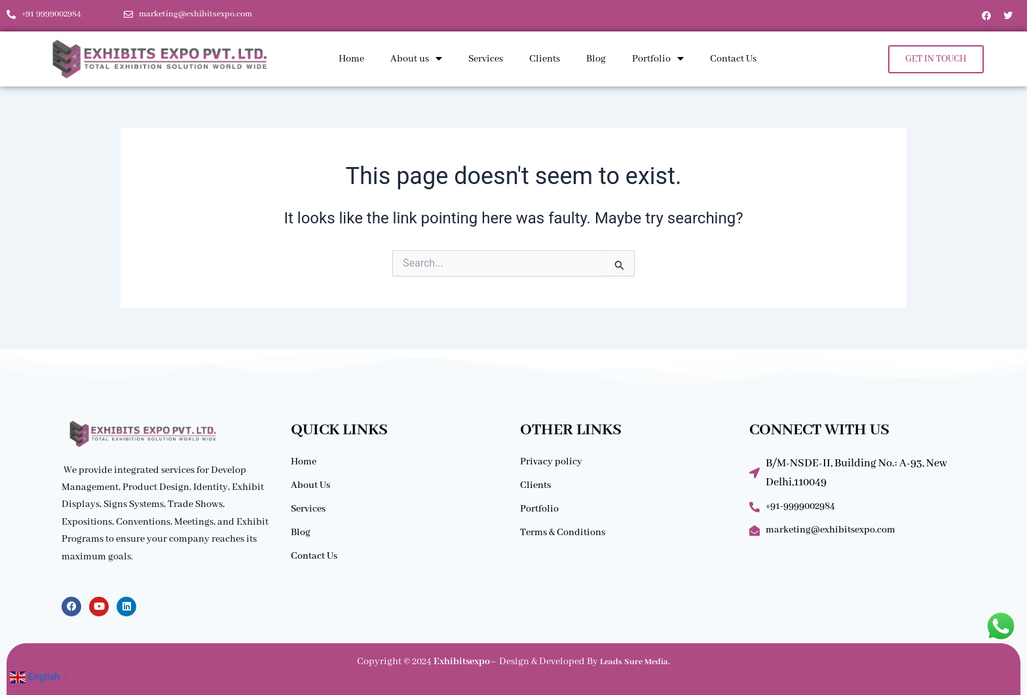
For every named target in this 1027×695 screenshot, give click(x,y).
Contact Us (733, 59)
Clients (544, 59)
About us (416, 59)
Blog (596, 59)
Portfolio (658, 59)
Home (351, 59)
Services (485, 59)
